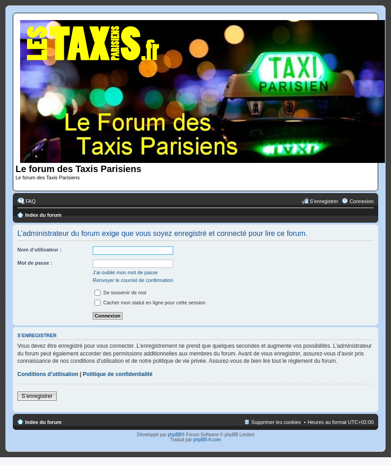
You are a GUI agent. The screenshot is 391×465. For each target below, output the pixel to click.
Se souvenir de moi (120, 292)
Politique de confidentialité (118, 374)
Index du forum (43, 215)
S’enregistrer (37, 396)
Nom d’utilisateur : (39, 249)
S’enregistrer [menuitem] (324, 201)
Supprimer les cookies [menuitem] (276, 422)
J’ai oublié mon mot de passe (125, 272)
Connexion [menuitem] (361, 201)
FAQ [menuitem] (31, 201)
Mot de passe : (34, 263)
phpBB (174, 434)
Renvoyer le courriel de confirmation (133, 280)
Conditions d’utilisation (47, 374)
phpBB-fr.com (207, 439)
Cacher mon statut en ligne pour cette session (150, 302)
